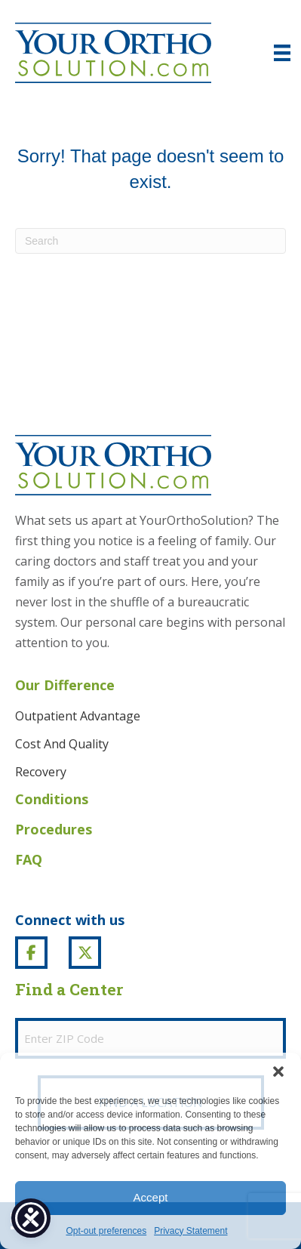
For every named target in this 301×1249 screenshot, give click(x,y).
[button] (278, 1071)
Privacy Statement (190, 1231)
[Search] (150, 241)
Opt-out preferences (106, 1231)
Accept (151, 1197)
